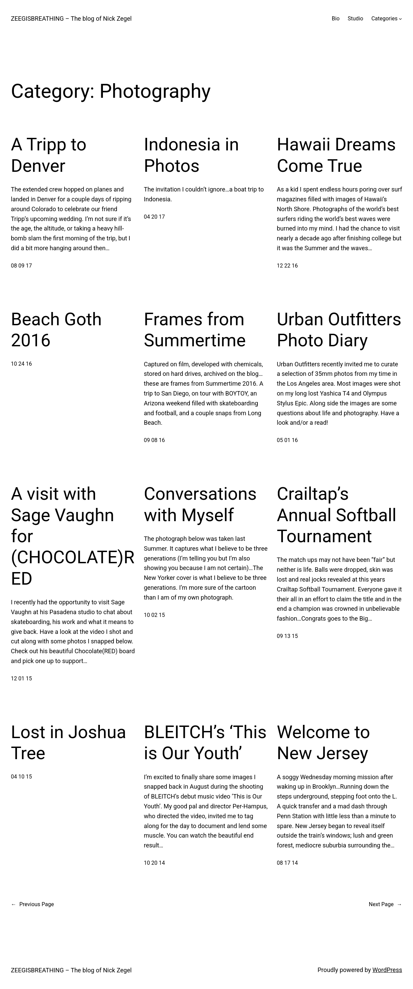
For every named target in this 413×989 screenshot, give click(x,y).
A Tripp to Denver (49, 155)
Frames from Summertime (195, 330)
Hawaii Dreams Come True (336, 155)
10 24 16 (21, 364)
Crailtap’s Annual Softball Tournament (336, 515)
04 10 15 (21, 776)
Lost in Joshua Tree (68, 743)
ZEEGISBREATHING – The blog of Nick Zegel (71, 18)
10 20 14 (154, 863)
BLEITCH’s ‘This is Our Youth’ (205, 743)
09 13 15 (287, 636)
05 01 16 (287, 440)
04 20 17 (154, 217)
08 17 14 (287, 863)
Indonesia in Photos (191, 155)
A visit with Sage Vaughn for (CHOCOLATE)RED (72, 536)
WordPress (387, 969)
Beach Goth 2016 (56, 330)
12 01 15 (21, 678)
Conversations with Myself (200, 504)
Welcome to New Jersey (323, 743)
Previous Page (32, 904)
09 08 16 (154, 440)
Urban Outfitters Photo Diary (339, 330)
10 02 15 (154, 615)
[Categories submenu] (400, 18)
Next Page (385, 904)
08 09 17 (21, 265)
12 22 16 (287, 265)
